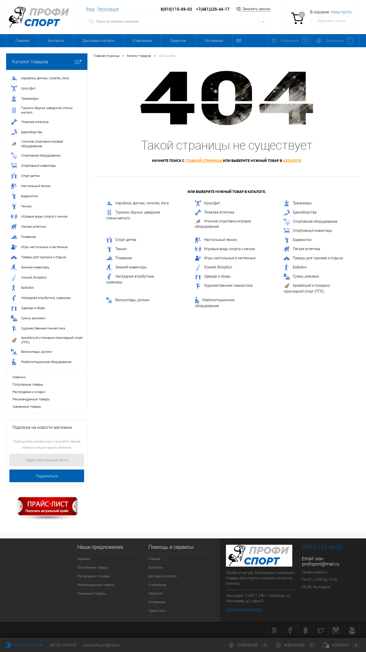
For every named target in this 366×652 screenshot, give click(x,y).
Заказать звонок (256, 9)
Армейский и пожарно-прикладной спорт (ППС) (307, 288)
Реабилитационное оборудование (214, 302)
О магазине (142, 41)
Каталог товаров (46, 61)
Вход (90, 9)
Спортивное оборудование (310, 222)
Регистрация (108, 9)
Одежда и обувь (213, 277)
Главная (22, 41)
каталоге (291, 160)
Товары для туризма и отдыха (313, 258)
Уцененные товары (26, 406)
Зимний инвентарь (126, 267)
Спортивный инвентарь (308, 231)
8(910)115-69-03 (63, 645)
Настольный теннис (216, 240)
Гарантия (178, 41)
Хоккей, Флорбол (213, 267)
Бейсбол (295, 267)
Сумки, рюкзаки (301, 277)
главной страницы (203, 160)
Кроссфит (207, 203)
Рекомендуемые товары (31, 399)
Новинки (18, 377)
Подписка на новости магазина (42, 427)
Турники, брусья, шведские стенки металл (133, 214)
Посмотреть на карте (243, 609)
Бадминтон (298, 240)
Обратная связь (24, 645)
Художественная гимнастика (224, 286)
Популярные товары (27, 384)
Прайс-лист (157, 611)
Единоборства (300, 212)
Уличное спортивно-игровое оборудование (223, 224)
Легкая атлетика (302, 249)
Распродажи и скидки (28, 392)
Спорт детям (121, 240)
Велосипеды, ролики (127, 300)
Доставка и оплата (98, 41)
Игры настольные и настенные (225, 258)
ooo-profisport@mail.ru (320, 561)
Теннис (116, 249)
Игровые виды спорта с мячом (225, 249)
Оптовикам (214, 41)
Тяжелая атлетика (214, 212)
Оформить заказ (331, 21)
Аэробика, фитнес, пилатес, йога (137, 203)
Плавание (119, 258)
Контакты (56, 41)
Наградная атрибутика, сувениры (130, 279)
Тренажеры (298, 203)
